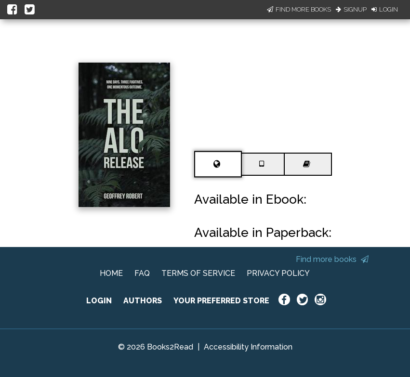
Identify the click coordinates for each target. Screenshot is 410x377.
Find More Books (299, 9)
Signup (351, 9)
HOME (111, 273)
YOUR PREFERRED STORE (221, 300)
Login (384, 9)
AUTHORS (142, 300)
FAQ (142, 273)
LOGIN (99, 300)
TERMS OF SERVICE (198, 273)
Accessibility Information (248, 346)
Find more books (332, 259)
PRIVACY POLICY (278, 273)
